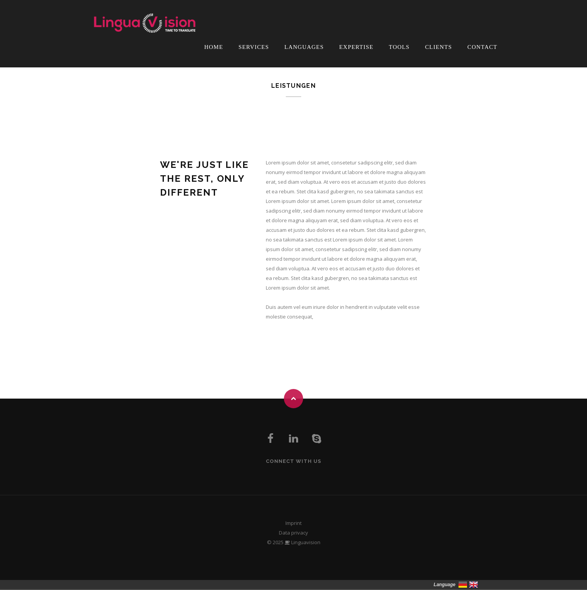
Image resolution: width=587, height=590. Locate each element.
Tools (399, 47)
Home (213, 47)
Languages (304, 47)
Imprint (293, 523)
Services (253, 47)
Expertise (356, 47)
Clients (438, 47)
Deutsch (462, 584)
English (473, 584)
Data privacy (293, 532)
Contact (482, 47)
